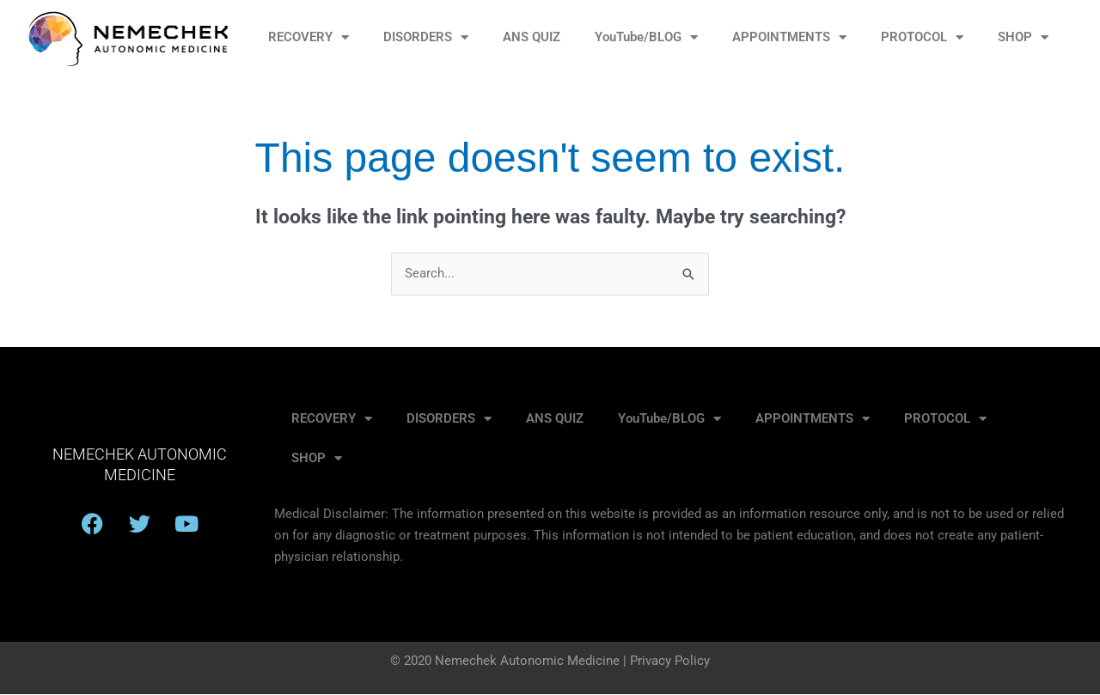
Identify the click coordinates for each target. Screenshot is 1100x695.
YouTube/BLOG (646, 37)
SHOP (1023, 37)
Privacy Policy (670, 661)
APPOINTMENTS (789, 37)
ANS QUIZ (531, 37)
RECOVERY (308, 37)
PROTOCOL (922, 37)
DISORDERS (425, 37)
